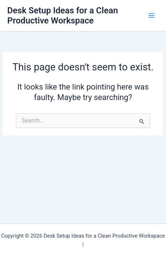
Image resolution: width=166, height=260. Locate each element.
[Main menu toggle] (151, 15)
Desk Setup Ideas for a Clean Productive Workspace (62, 15)
